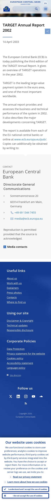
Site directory (15, 375)
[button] (45, 3)
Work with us (14, 283)
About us (12, 278)
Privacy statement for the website (26, 353)
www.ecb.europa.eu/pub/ (30, 139)
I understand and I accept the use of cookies (27, 489)
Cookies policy (15, 358)
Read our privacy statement (27, 476)
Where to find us (16, 302)
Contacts (12, 297)
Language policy (16, 367)
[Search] (24, 9)
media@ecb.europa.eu (28, 218)
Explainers (13, 288)
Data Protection (16, 348)
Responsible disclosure (20, 330)
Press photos (14, 292)
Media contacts (17, 247)
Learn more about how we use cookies (27, 481)
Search (36, 9)
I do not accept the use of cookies (27, 495)
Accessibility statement (20, 363)
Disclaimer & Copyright (20, 320)
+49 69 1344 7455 (25, 212)
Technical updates (17, 325)
